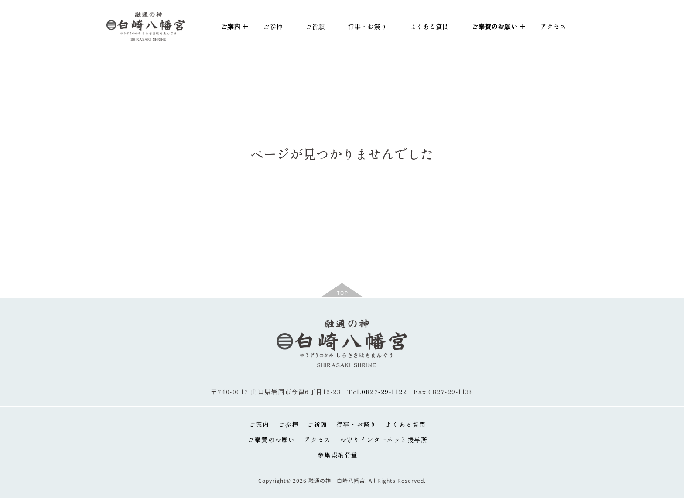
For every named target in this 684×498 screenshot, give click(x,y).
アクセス (553, 26)
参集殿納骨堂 (338, 454)
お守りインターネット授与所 (384, 439)
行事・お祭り (367, 26)
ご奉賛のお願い (271, 439)
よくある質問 (429, 26)
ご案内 (259, 424)
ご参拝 (273, 26)
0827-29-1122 (384, 391)
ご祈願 (315, 26)
